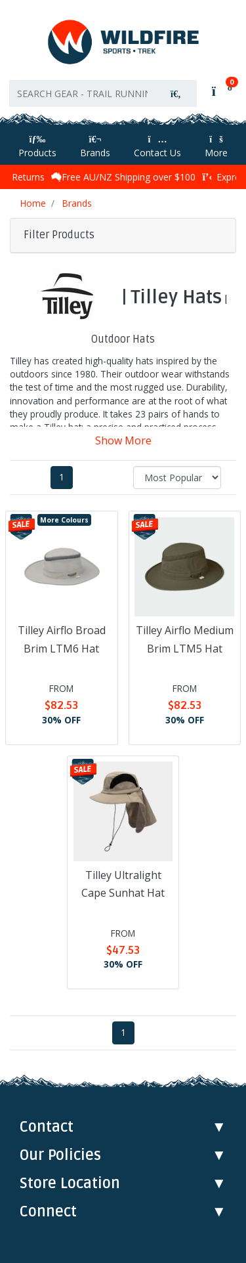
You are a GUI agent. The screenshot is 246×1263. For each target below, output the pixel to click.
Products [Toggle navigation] (37, 147)
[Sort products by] (177, 477)
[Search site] (176, 93)
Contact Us (157, 147)
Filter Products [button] (59, 235)
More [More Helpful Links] (216, 147)
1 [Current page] (61, 477)
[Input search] (82, 93)
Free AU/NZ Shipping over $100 (123, 177)
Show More (123, 440)
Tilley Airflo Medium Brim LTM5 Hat (185, 639)
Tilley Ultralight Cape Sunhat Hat (123, 884)
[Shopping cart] (220, 90)
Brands (95, 147)
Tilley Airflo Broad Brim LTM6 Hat (62, 639)
